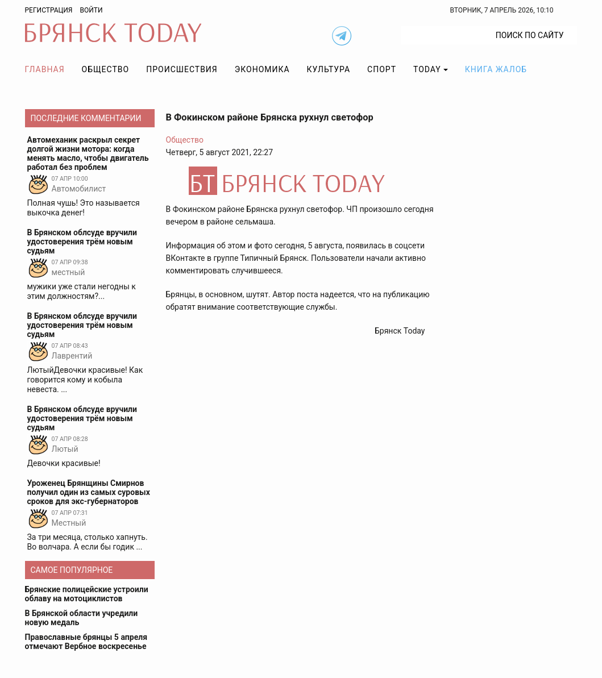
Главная (45, 69)
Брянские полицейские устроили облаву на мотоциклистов (86, 594)
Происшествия (182, 69)
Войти (91, 10)
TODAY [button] (427, 69)
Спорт (381, 69)
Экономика (262, 69)
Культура (328, 69)
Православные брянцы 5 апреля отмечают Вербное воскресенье (86, 642)
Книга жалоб (496, 69)
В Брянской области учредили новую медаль (81, 618)
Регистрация (49, 10)
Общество (106, 69)
